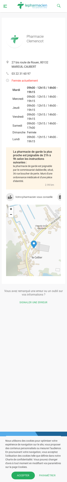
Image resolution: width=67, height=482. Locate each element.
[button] (34, 244)
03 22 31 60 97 (21, 73)
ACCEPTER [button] (23, 475)
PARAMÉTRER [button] (47, 475)
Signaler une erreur (33, 302)
